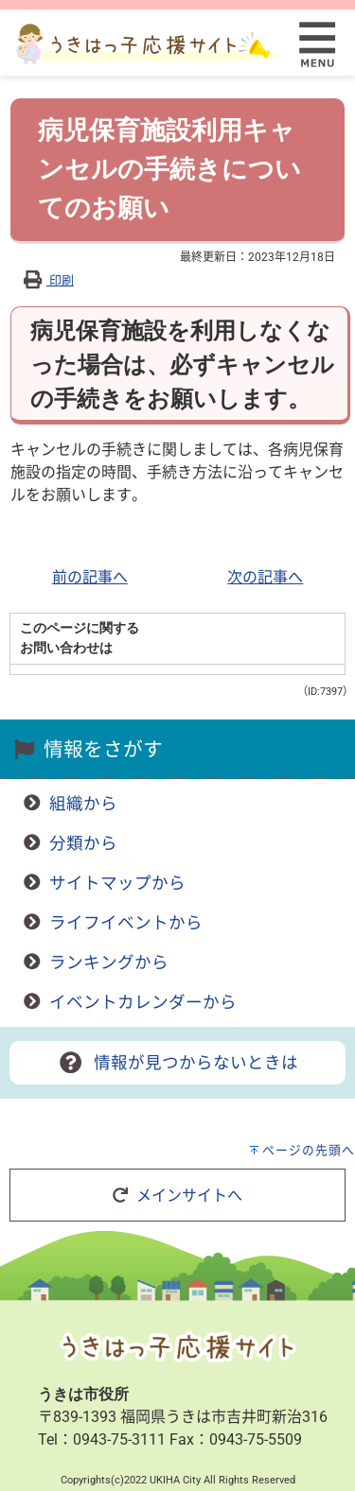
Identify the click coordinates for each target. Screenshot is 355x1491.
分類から (83, 843)
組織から (83, 803)
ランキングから (109, 962)
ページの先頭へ (308, 1150)
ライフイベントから (126, 922)
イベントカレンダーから (143, 1002)
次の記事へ (265, 577)
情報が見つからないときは (177, 1062)
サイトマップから (117, 883)
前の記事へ (90, 577)
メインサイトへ (177, 1196)
